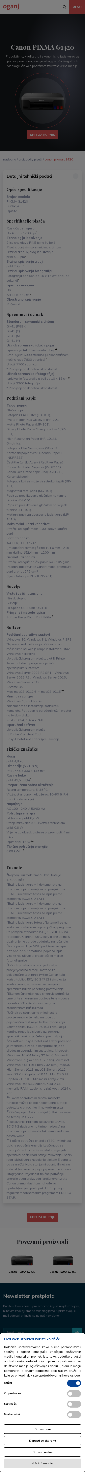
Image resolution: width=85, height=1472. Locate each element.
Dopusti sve (43, 1429)
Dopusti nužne (42, 1452)
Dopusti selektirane (42, 1440)
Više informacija (42, 1463)
